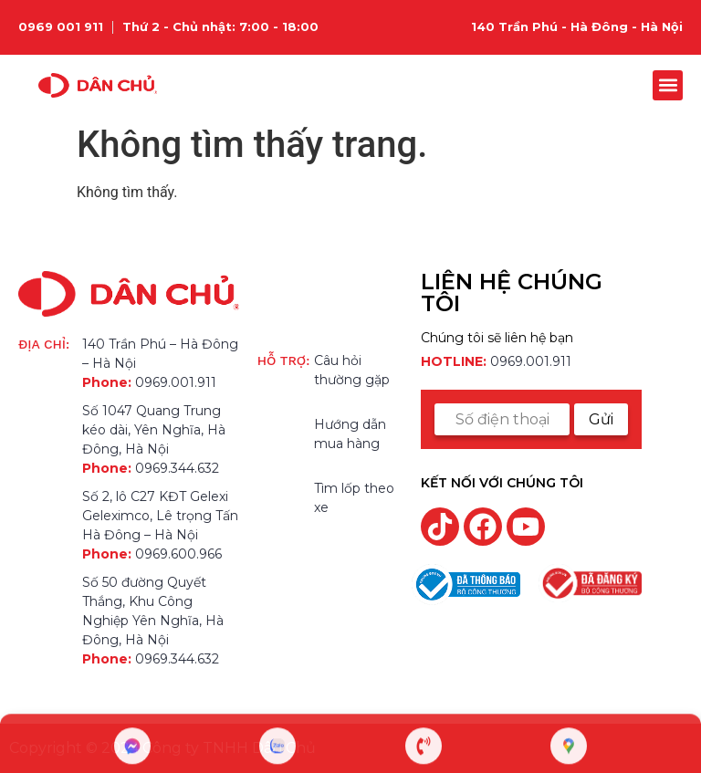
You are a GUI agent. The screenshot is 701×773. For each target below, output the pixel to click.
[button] (668, 85)
